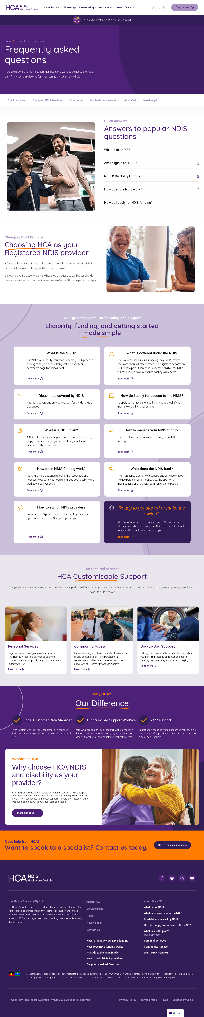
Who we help (70, 7)
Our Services (106, 7)
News (119, 7)
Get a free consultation (172, 845)
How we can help (87, 7)
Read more (16, 669)
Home (8, 41)
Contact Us (130, 7)
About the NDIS (52, 7)
